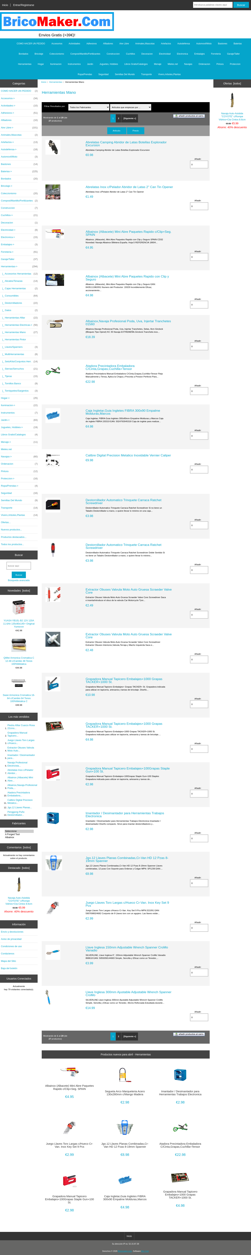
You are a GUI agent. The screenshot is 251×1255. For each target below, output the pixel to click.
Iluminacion (55, 64)
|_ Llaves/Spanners (19, 347)
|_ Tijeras (19, 376)
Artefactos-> (19, 142)
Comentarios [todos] (19, 847)
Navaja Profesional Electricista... (17, 764)
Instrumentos (74, 64)
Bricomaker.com (125, 1251)
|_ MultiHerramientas (19, 354)
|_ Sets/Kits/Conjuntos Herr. (19, 361)
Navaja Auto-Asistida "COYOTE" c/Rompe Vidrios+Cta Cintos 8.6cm (18, 891)
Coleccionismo (57, 54)
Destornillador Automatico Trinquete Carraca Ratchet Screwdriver (123, 501)
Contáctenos (7, 953)
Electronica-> (19, 237)
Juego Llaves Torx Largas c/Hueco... (20, 742)
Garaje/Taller (233, 54)
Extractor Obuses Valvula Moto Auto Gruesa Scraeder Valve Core (129, 591)
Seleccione (19, 831)
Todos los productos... (12, 544)
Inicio (5, 5)
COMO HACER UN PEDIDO (31, 43)
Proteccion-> (19, 478)
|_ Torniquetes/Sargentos (19, 390)
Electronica (182, 54)
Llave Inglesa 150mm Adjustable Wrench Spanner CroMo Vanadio (127, 948)
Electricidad (165, 54)
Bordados (23, 54)
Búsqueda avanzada (19, 580)
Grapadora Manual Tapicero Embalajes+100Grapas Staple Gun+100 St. (128, 770)
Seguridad (103, 74)
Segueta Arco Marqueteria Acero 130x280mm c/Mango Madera (125, 1093)
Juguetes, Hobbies (108, 64)
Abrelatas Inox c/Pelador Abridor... (20, 771)
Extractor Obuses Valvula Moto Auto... (20, 749)
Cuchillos (130, 54)
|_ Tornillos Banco (19, 383)
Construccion (113, 54)
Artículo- (117, 130)
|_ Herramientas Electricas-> (19, 325)
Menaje (157, 64)
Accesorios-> (19, 98)
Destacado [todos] (19, 867)
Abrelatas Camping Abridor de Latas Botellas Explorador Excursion (126, 143)
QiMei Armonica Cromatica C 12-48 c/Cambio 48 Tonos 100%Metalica (19, 651)
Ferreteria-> (19, 251)
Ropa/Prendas (85, 74)
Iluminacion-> (19, 405)
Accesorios (56, 43)
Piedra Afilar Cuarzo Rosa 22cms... (21, 727)
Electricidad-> (19, 229)
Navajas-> (19, 456)
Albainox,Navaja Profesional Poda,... (22, 786)
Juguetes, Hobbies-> (19, 427)
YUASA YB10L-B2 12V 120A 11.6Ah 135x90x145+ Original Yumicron (18, 614)
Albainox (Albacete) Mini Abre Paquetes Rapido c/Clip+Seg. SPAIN (128, 233)
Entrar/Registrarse (23, 5)
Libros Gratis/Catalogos (136, 64)
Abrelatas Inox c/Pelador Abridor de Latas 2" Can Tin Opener (129, 187)
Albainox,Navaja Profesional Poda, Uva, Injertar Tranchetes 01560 (128, 322)
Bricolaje (39, 54)
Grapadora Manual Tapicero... (17, 734)
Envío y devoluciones (12, 931)
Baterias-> (19, 171)
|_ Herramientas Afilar (19, 317)
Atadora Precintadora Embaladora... (18, 794)
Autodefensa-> (19, 149)
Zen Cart (145, 1251)
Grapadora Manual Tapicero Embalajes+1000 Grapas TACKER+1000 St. (124, 680)
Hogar (41, 64)
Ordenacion (204, 64)
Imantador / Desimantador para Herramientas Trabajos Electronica (125, 814)
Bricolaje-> (6, 186)
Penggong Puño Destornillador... (15, 813)
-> (19, 266)
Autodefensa (183, 43)
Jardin (90, 64)
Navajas (188, 64)
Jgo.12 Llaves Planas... (19, 807)
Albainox (19, 837)
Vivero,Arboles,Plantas (169, 74)
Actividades (74, 43)
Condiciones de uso (11, 946)
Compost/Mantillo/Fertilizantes (85, 54)
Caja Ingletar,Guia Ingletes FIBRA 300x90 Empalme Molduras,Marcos (123, 412)
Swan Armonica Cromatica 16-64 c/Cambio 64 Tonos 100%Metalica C (19, 688)
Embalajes (199, 54)
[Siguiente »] (129, 118)
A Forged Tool (19, 834)
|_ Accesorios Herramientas (19, 273)
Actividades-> (19, 105)
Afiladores (108, 43)
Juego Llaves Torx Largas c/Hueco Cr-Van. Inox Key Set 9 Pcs (127, 904)
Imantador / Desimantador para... (21, 756)
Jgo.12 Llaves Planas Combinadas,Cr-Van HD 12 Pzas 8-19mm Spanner (127, 859)
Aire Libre (124, 43)
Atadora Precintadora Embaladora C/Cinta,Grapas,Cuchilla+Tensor (110, 367)
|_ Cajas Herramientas (19, 288)
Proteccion (235, 64)
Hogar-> (19, 398)
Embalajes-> (19, 244)
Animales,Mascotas (145, 43)
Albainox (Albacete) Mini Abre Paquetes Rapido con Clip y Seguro (127, 278)
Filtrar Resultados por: (54, 106)
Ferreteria (216, 54)
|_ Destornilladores (19, 303)
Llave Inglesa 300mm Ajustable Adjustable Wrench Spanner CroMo (128, 993)
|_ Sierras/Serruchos (19, 368)
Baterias (238, 43)
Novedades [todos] (19, 590)
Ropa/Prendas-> (19, 485)
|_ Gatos (19, 310)
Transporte (146, 74)
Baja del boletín (9, 968)
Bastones (222, 43)
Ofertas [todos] (232, 83)
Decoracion (147, 54)
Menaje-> (19, 442)
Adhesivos (91, 43)
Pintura (220, 64)
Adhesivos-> (19, 112)
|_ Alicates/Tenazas (19, 281)
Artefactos (166, 43)
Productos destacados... (13, 537)
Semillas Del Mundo (125, 74)
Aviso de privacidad (11, 939)
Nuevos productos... (11, 529)
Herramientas (55, 82)
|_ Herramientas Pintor (13, 339)
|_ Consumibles (19, 295)
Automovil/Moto (204, 43)
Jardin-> (19, 420)
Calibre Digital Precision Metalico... (20, 801)
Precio (136, 130)
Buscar (19, 555)
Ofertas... (6, 522)
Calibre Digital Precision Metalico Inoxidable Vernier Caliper (128, 455)
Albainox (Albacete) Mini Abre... (20, 779)
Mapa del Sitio (8, 961)
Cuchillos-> (19, 215)
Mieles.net (173, 64)
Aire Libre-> (19, 127)
